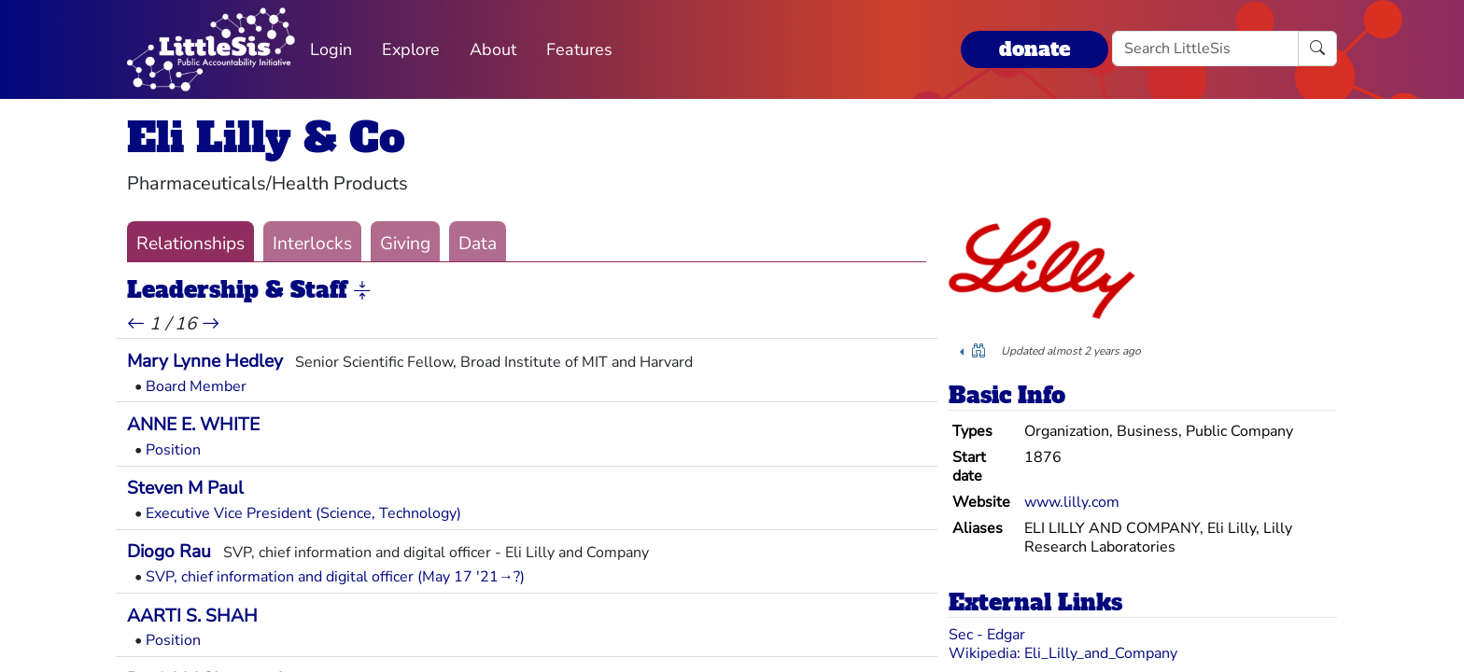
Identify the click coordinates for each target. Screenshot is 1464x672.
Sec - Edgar (987, 634)
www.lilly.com (1071, 502)
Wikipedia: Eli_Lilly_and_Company (1063, 653)
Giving (405, 243)
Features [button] (579, 49)
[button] (362, 291)
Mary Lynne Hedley (205, 361)
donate (1034, 49)
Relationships (190, 243)
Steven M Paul (185, 488)
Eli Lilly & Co (266, 137)
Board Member (196, 386)
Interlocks (312, 243)
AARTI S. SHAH (192, 616)
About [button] (493, 49)
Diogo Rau (169, 551)
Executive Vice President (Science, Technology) (303, 513)
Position (173, 450)
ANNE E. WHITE (193, 425)
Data (477, 243)
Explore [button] (411, 49)
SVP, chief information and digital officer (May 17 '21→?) (335, 577)
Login (331, 49)
